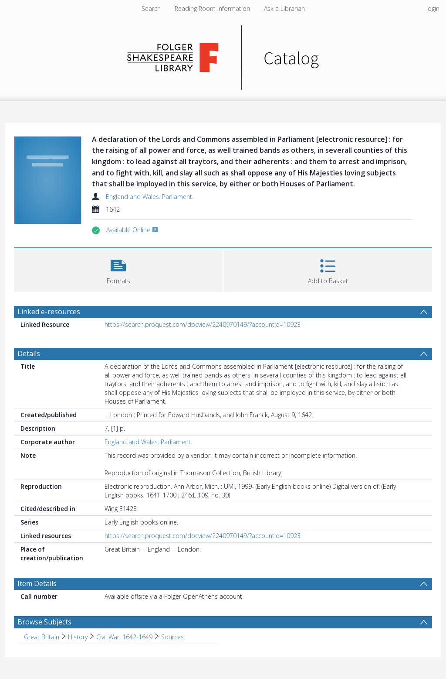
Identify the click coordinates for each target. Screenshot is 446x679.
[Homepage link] (223, 55)
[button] (118, 269)
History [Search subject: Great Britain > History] (78, 637)
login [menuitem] (432, 8)
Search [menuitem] (151, 8)
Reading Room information (212, 8)
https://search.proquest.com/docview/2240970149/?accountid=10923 (203, 324)
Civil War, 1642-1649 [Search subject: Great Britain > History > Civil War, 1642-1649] (124, 637)
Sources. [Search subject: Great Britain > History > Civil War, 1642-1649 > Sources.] (173, 637)
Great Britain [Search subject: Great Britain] (41, 637)
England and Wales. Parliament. (149, 196)
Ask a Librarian (284, 8)
